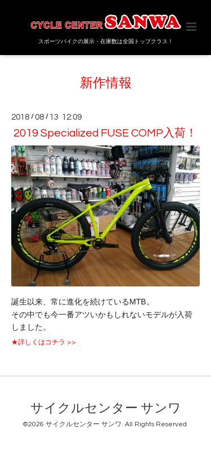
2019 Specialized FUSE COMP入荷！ (105, 133)
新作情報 (106, 83)
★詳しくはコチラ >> (43, 342)
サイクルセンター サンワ (105, 408)
